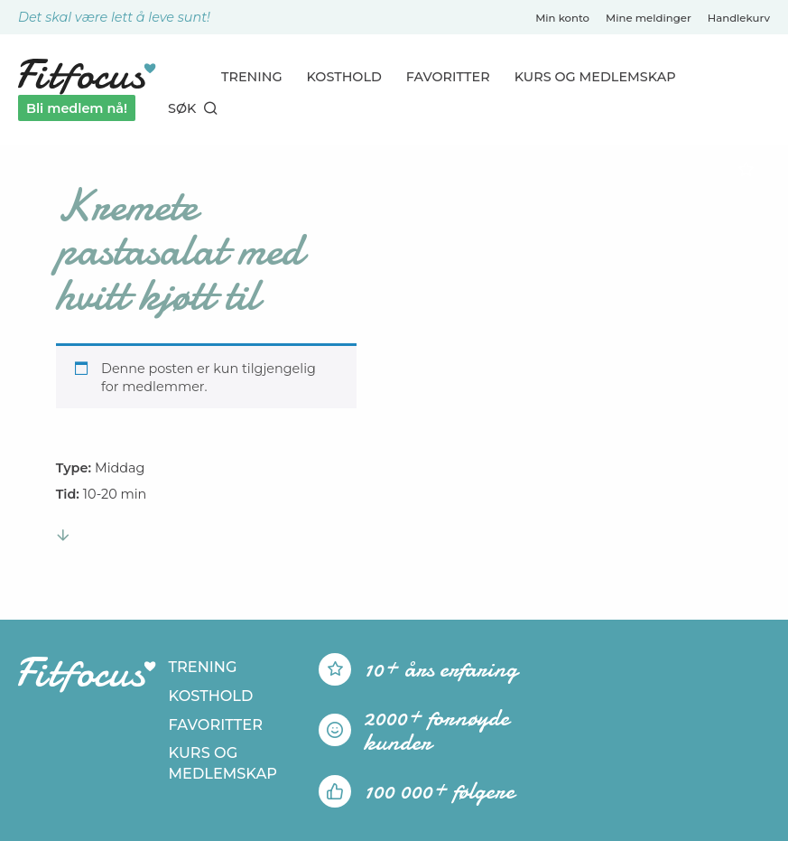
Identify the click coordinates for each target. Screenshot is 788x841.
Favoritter (448, 77)
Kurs (595, 77)
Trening (252, 77)
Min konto (562, 18)
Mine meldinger (648, 18)
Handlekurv (739, 18)
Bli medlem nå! (76, 108)
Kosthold (344, 77)
